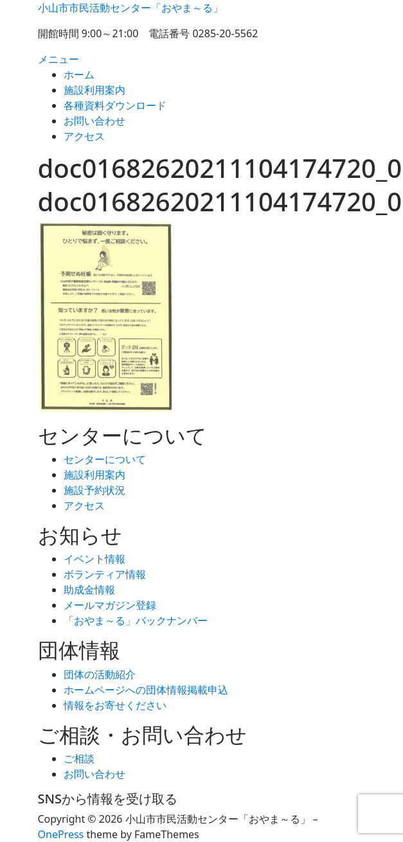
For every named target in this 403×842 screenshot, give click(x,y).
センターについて (105, 459)
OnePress (61, 834)
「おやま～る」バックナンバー (136, 620)
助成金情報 (89, 590)
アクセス (84, 136)
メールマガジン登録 (110, 605)
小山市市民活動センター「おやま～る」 (130, 8)
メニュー (58, 59)
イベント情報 (94, 559)
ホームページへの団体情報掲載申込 (146, 690)
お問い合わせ (94, 121)
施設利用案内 (94, 90)
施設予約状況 (94, 490)
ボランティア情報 (105, 574)
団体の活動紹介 (100, 674)
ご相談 (79, 758)
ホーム (79, 74)
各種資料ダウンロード (115, 105)
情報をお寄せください (115, 705)
